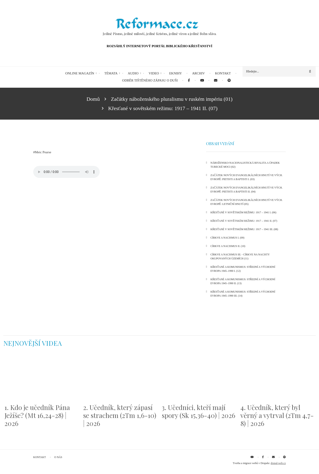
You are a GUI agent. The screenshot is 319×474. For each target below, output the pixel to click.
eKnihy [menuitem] (175, 73)
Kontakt (39, 457)
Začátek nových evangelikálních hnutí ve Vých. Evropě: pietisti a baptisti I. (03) (246, 177)
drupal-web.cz (278, 463)
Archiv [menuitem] (198, 73)
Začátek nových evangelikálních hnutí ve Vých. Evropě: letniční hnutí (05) (246, 202)
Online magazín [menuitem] (79, 73)
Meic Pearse (43, 152)
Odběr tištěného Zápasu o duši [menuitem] (150, 80)
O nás (58, 457)
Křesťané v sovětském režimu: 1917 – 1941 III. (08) (244, 229)
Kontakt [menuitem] (223, 73)
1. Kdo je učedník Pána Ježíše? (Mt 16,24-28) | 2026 (37, 415)
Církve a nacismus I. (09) (227, 237)
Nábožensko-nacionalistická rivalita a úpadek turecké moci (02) (245, 164)
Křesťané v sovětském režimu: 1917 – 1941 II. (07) (243, 220)
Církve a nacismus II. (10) (227, 246)
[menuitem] (189, 80)
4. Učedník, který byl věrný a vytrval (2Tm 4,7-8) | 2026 (277, 415)
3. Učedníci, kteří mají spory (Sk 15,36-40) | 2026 (198, 411)
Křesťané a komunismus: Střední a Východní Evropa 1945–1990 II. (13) (242, 281)
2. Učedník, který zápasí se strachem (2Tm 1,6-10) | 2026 (119, 415)
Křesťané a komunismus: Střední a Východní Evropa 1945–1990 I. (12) (242, 268)
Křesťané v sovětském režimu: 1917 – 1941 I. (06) (243, 212)
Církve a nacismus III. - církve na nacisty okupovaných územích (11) (240, 256)
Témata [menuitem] (111, 73)
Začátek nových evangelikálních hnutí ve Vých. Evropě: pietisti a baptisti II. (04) (246, 189)
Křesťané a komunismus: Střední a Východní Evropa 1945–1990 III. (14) (242, 293)
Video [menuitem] (154, 73)
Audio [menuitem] (133, 73)
